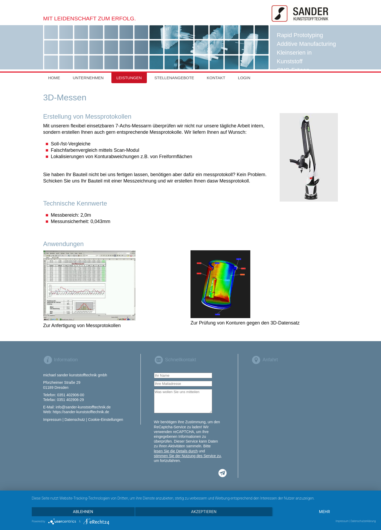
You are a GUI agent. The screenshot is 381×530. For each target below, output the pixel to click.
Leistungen (129, 77)
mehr (324, 511)
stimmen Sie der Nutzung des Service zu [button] (187, 456)
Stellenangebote (174, 77)
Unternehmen (88, 77)
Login (244, 77)
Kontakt (216, 77)
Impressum (342, 521)
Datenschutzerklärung (363, 521)
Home (54, 77)
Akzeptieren (203, 511)
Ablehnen (83, 511)
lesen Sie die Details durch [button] (176, 451)
